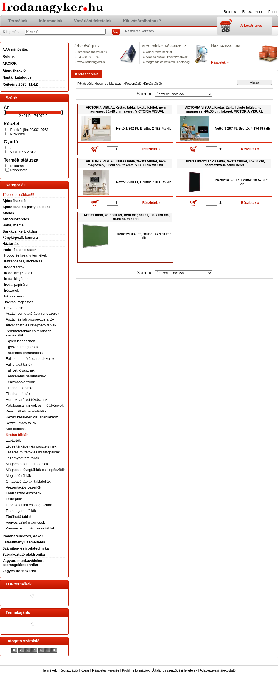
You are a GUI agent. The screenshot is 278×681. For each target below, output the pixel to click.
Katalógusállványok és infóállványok (35, 405)
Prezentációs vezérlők (23, 487)
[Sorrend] (183, 94)
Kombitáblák (16, 429)
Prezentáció (133, 83)
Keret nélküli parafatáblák (26, 411)
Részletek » (220, 62)
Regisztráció (68, 670)
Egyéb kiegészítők (20, 341)
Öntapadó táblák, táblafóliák (28, 481)
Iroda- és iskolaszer (109, 83)
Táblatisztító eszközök (23, 493)
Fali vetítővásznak (20, 370)
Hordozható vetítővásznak (27, 399)
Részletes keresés (105, 670)
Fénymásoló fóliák (20, 382)
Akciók (8, 213)
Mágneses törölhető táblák (27, 464)
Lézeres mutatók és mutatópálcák (33, 452)
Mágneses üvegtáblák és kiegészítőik (36, 470)
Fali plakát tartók (19, 364)
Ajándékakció (14, 201)
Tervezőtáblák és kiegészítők (29, 505)
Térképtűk (14, 499)
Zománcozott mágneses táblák (30, 528)
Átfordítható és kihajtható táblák (31, 325)
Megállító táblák (18, 475)
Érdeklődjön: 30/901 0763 (29, 130)
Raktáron (17, 166)
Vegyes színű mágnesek (25, 522)
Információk (141, 670)
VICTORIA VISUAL (24, 152)
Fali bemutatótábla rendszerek (30, 359)
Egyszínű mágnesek (22, 347)
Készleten (17, 134)
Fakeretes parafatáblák (24, 353)
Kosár (85, 670)
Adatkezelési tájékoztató (217, 670)
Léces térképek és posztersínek (31, 446)
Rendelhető (18, 170)
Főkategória (85, 83)
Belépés (230, 11)
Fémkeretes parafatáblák (26, 376)
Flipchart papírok (19, 388)
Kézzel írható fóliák (21, 423)
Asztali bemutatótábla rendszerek (32, 313)
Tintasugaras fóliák (21, 511)
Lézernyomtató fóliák (22, 458)
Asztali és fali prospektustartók (30, 319)
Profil (126, 670)
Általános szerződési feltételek (174, 670)
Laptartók (13, 440)
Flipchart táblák (18, 394)
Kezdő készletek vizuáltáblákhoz (32, 417)
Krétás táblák (17, 435)
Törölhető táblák (19, 516)
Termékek (49, 670)
